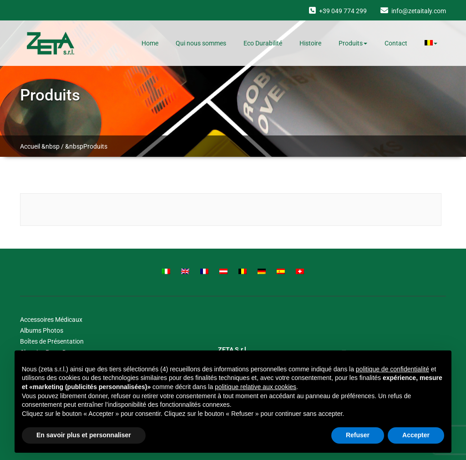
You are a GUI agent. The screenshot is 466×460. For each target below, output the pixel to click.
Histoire (310, 43)
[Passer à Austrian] (223, 271)
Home (150, 43)
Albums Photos (41, 330)
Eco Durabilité (262, 43)
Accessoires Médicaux (51, 319)
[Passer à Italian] (166, 271)
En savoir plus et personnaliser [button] (83, 435)
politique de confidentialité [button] (392, 369)
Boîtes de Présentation (52, 341)
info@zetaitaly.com (418, 11)
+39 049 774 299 (343, 11)
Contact (396, 43)
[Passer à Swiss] (300, 271)
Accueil (30, 146)
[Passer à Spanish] (280, 271)
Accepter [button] (416, 435)
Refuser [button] (358, 435)
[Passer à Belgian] (242, 271)
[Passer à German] (261, 271)
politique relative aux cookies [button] (255, 386)
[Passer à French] (204, 271)
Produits (353, 43)
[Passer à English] (185, 271)
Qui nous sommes (201, 43)
